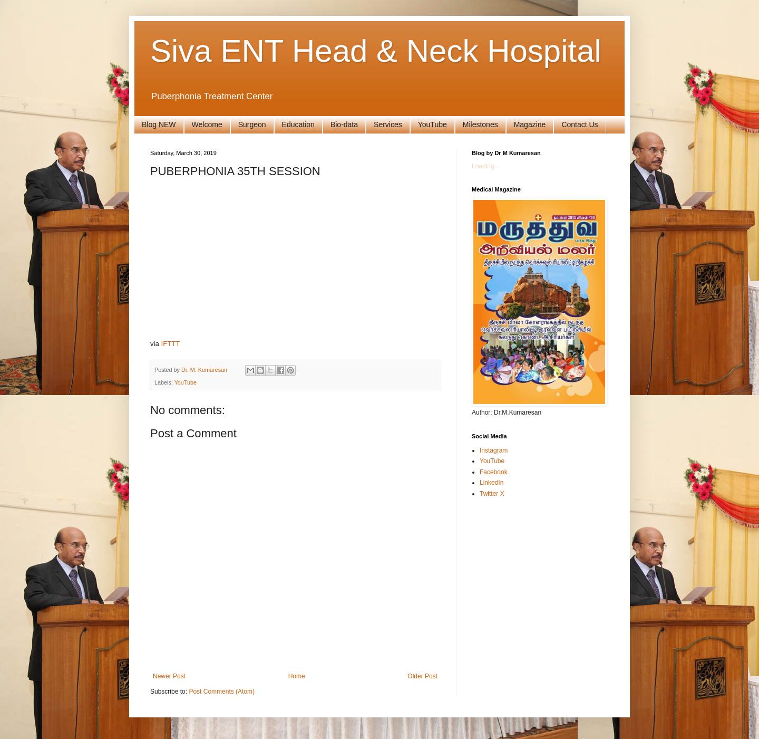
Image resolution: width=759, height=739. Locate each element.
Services (388, 124)
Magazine (530, 124)
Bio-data (344, 124)
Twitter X (492, 493)
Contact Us (579, 124)
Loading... (486, 166)
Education (298, 124)
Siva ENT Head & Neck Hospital (375, 51)
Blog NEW (159, 124)
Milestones (480, 124)
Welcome (207, 124)
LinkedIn (491, 482)
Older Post (422, 676)
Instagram (494, 450)
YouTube (432, 124)
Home (296, 676)
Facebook (494, 472)
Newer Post (169, 676)
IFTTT (170, 344)
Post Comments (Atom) (222, 691)
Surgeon (252, 124)
